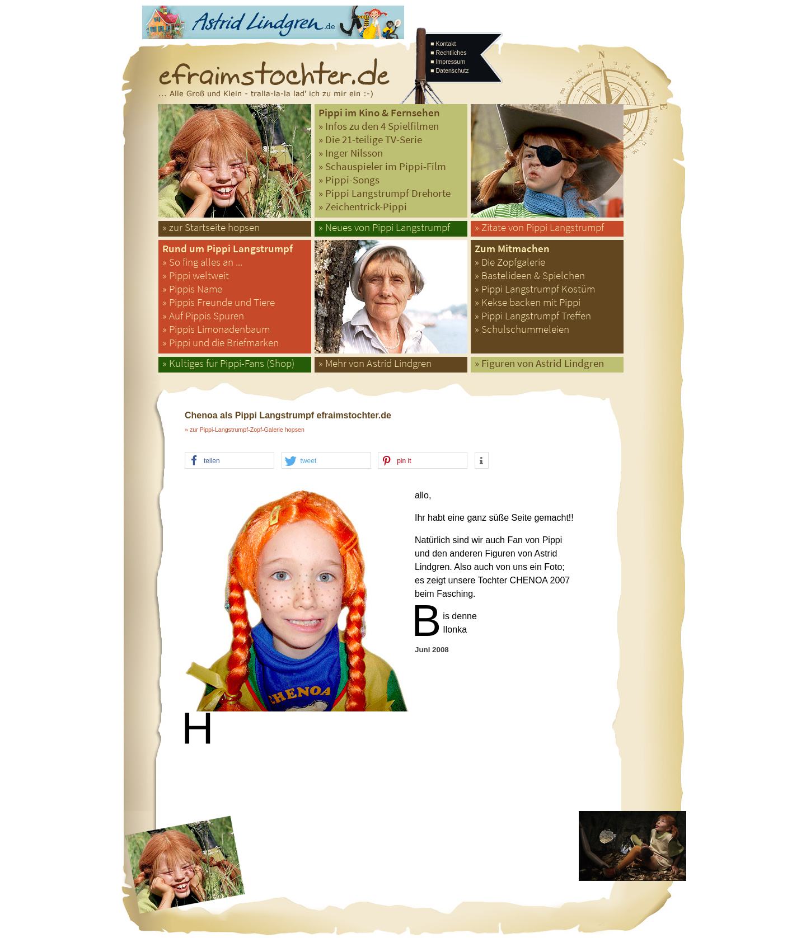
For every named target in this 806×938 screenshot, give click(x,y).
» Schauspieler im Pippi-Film (382, 166)
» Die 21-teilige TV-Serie (370, 139)
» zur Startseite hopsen (211, 227)
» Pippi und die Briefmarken (220, 342)
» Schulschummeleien (522, 329)
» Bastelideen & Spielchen (530, 275)
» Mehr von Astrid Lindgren (375, 363)
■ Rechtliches (448, 52)
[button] (229, 460)
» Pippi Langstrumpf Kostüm (535, 288)
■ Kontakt (443, 43)
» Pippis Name (192, 288)
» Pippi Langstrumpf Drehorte (384, 193)
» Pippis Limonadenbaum (216, 329)
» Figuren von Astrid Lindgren (539, 363)
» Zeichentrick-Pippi (362, 206)
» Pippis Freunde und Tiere (218, 302)
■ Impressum (447, 61)
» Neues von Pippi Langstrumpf (384, 227)
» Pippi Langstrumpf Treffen (533, 315)
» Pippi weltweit (195, 275)
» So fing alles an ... (202, 262)
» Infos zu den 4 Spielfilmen (378, 126)
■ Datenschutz (449, 70)
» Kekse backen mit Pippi (527, 302)
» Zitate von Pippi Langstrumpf (539, 227)
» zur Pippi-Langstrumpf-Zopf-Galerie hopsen (244, 429)
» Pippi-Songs (348, 179)
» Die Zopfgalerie (510, 262)
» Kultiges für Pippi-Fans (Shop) (228, 363)
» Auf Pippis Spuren (203, 315)
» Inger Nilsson (350, 153)
